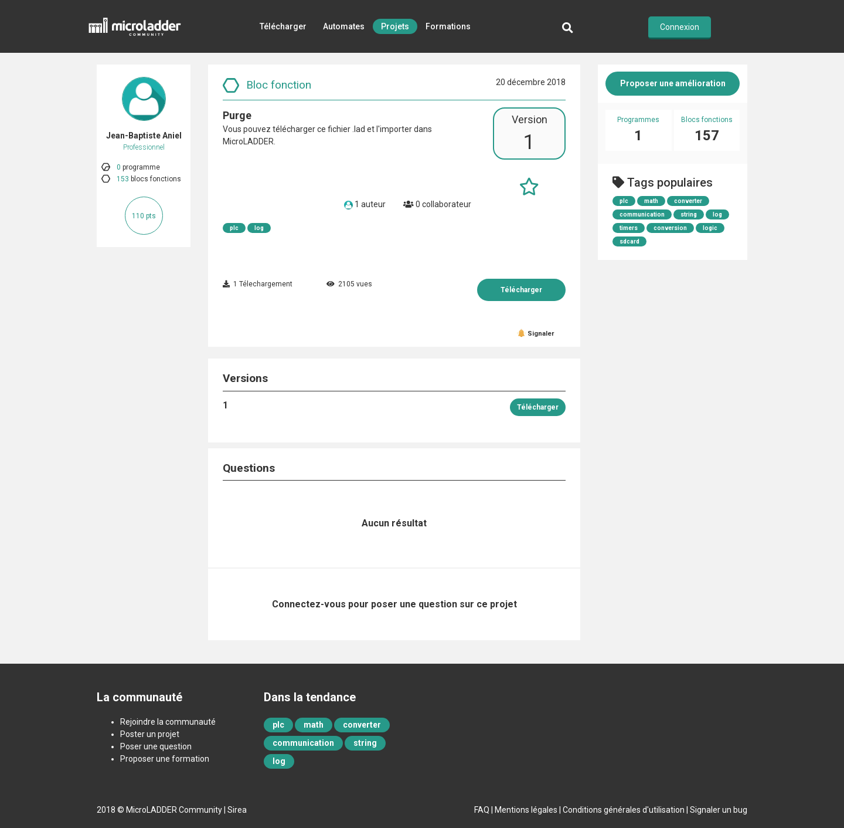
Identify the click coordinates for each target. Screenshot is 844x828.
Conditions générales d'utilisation (624, 810)
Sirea (237, 810)
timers (629, 228)
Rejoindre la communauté (168, 721)
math (651, 201)
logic (710, 228)
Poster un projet (149, 734)
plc (234, 228)
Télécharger (283, 26)
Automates (344, 26)
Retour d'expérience (365, 79)
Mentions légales (526, 810)
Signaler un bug (718, 810)
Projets (395, 26)
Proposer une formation (164, 758)
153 (123, 179)
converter (688, 201)
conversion (670, 228)
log (259, 228)
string (688, 214)
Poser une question (156, 746)
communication (642, 214)
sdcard (629, 241)
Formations (448, 26)
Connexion (679, 27)
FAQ (481, 810)
